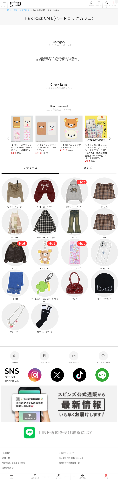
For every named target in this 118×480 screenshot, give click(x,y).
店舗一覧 (6, 458)
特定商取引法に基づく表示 (13, 463)
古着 (15, 10)
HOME (8, 10)
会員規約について (66, 453)
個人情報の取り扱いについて (71, 458)
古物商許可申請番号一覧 (69, 463)
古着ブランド (24, 10)
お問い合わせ (8, 467)
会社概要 (6, 453)
